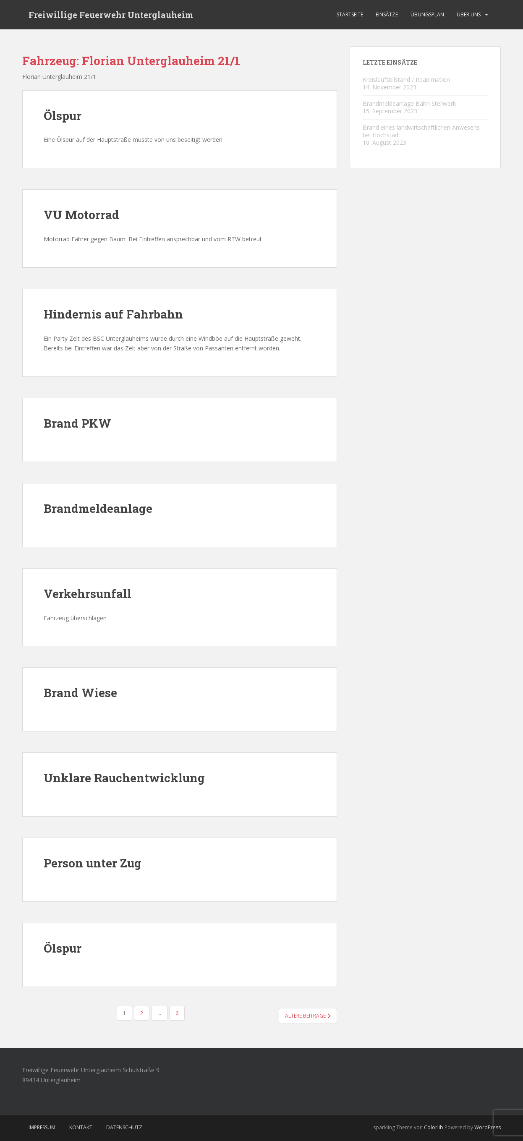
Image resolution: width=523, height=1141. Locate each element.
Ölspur (62, 115)
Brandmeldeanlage (98, 508)
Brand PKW (77, 423)
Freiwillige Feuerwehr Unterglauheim (111, 14)
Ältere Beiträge (308, 1015)
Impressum (42, 1127)
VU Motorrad (81, 214)
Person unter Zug (92, 863)
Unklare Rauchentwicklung (124, 778)
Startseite (350, 14)
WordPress (487, 1127)
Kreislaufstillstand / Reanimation (406, 80)
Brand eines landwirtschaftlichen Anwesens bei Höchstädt (421, 131)
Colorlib (433, 1127)
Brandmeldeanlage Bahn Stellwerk (409, 103)
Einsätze (387, 14)
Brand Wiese (80, 692)
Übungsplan (427, 14)
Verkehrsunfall (87, 593)
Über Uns (469, 14)
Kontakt (80, 1127)
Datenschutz (124, 1127)
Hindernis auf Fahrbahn (113, 314)
